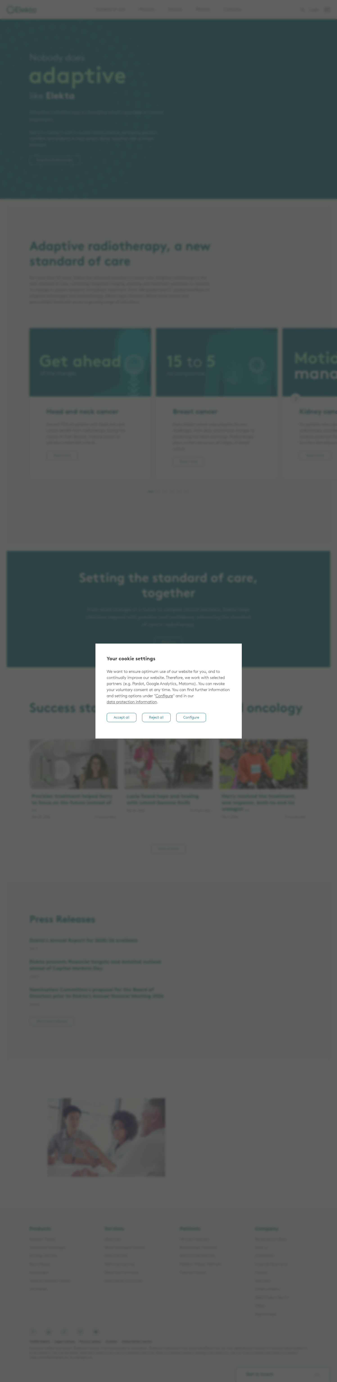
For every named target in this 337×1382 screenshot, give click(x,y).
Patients (203, 9)
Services (175, 9)
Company (232, 9)
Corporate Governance (271, 1264)
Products (147, 9)
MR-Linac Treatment (194, 1239)
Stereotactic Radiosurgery (47, 1247)
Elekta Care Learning (119, 1264)
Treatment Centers (193, 1272)
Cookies (111, 1341)
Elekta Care (113, 1239)
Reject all (156, 717)
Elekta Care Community (122, 1272)
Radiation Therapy (42, 1239)
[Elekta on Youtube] (96, 1331)
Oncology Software (43, 1256)
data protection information (132, 702)
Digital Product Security (272, 1297)
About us (168, 642)
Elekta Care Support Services (125, 1247)
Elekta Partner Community (123, 1281)
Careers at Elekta (267, 1289)
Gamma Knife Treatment (197, 1256)
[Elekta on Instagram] (80, 1331)
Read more (62, 456)
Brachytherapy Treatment (198, 1247)
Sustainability (264, 1256)
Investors (261, 1272)
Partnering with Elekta (270, 1239)
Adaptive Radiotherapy (54, 160)
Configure (164, 696)
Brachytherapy (39, 1264)
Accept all (121, 717)
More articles (168, 849)
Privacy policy (90, 1341)
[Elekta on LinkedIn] (48, 1331)
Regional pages (265, 1314)
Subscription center (137, 1341)
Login (314, 10)
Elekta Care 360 (116, 1256)
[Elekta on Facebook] (32, 1331)
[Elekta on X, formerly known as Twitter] (64, 1331)
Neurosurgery (39, 1272)
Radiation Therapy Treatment (201, 1264)
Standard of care (110, 9)
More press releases (52, 1021)
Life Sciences (38, 1289)
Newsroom (263, 1281)
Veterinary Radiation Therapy (50, 1281)
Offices (260, 1306)
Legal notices (65, 1341)
